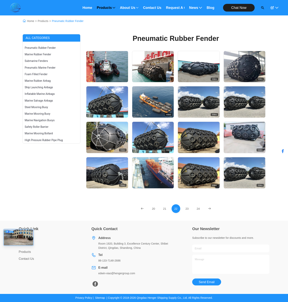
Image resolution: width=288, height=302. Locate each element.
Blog (210, 8)
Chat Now (238, 8)
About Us (129, 8)
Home (87, 8)
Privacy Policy (83, 297)
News (195, 8)
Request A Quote (175, 8)
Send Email (207, 282)
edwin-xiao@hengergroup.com (116, 273)
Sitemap (100, 297)
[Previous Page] (142, 208)
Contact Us (152, 8)
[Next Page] (209, 208)
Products (106, 8)
